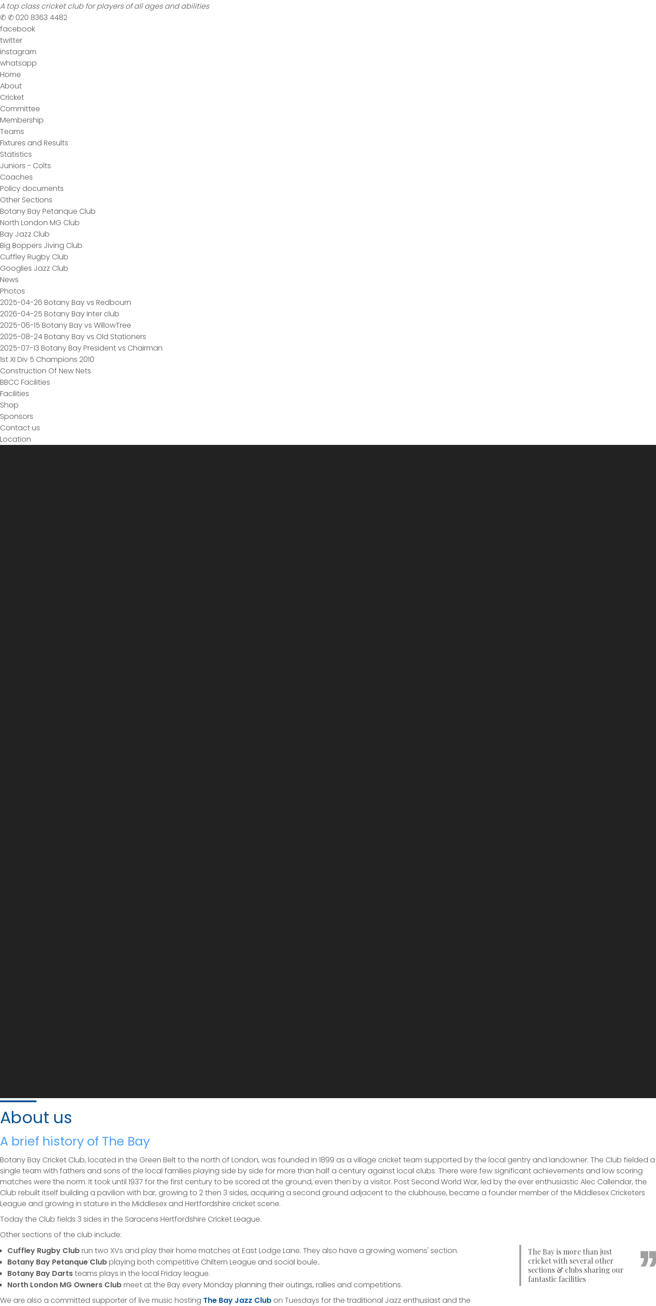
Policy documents (32, 188)
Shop (9, 405)
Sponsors (16, 416)
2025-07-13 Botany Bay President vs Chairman (81, 348)
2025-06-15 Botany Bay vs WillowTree (65, 325)
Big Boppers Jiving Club (41, 245)
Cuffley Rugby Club (34, 257)
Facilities (14, 393)
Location (15, 439)
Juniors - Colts (25, 165)
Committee (20, 108)
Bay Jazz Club (25, 234)
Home (10, 74)
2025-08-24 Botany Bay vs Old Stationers (73, 336)
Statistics (16, 154)
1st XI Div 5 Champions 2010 (47, 359)
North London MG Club (40, 222)
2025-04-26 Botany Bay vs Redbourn (65, 302)
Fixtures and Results (34, 143)
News (9, 279)
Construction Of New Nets (45, 371)
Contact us (20, 428)
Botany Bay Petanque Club (48, 211)
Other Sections (26, 200)
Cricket (12, 97)
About (11, 86)
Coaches (16, 177)
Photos (12, 291)
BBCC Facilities (25, 382)
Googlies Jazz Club (34, 268)
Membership (22, 120)
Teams (12, 131)
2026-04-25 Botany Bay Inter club (59, 314)
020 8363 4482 (33, 17)
